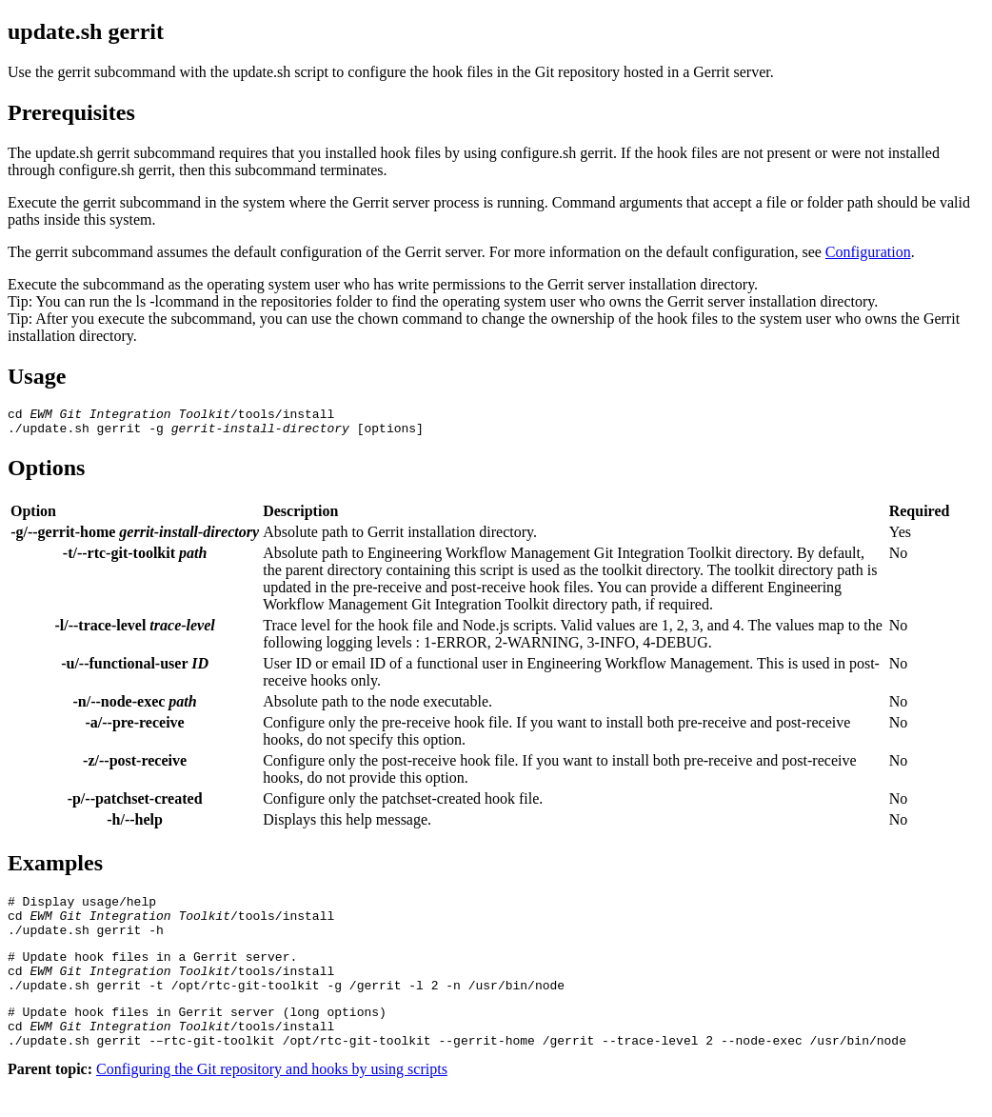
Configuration (868, 252)
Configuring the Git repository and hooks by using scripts (271, 1100)
